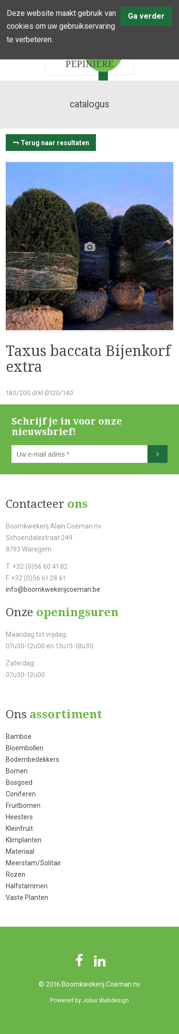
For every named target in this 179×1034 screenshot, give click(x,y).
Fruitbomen (23, 805)
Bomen (17, 771)
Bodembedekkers (32, 759)
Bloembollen (24, 748)
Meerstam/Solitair (33, 863)
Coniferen (21, 794)
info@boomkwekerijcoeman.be (53, 589)
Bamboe (19, 736)
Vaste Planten (27, 897)
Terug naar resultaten (55, 143)
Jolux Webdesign (106, 1000)
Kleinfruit (19, 828)
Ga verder (146, 16)
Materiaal (20, 851)
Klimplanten (24, 840)
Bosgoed (19, 782)
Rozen (15, 874)
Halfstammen (27, 886)
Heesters (19, 817)
